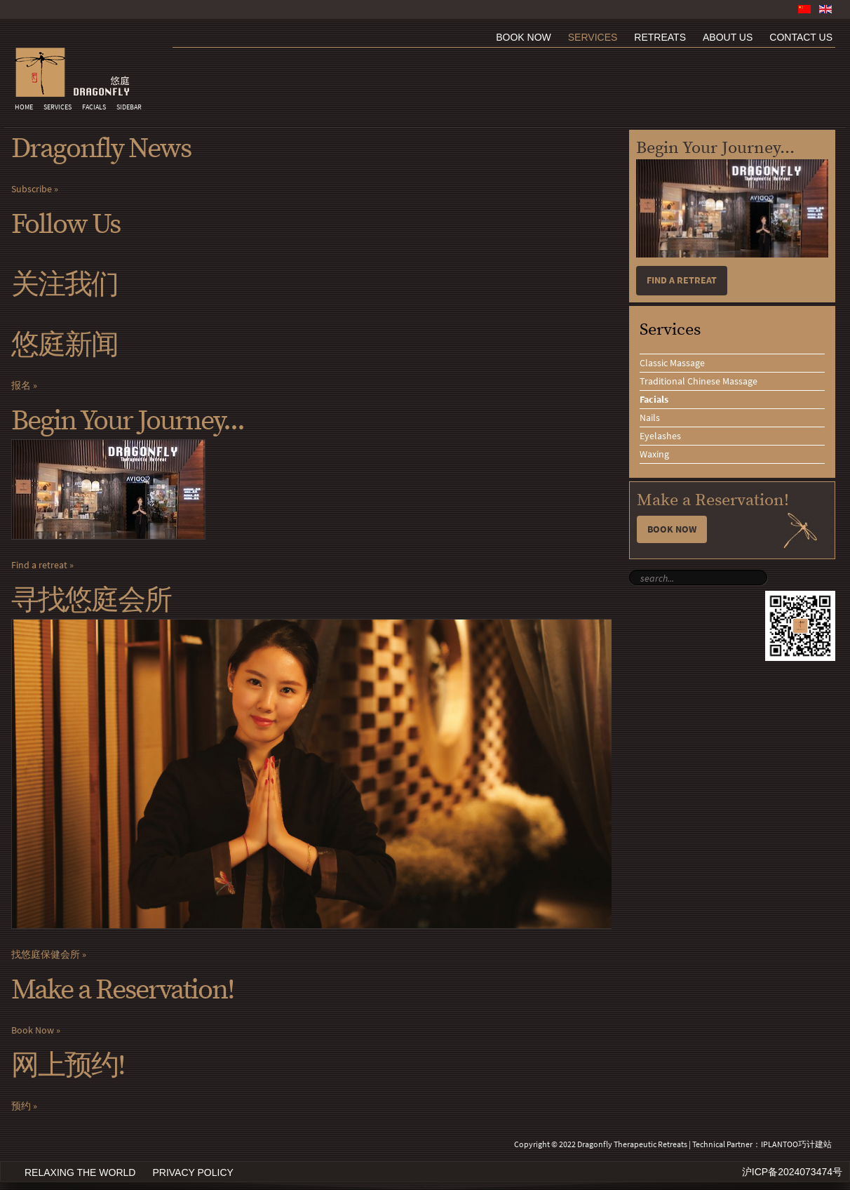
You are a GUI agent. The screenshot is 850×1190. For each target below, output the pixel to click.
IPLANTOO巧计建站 (796, 1144)
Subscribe (31, 189)
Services (57, 107)
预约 (21, 1106)
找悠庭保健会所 (45, 954)
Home (24, 107)
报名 (21, 385)
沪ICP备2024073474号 (792, 1171)
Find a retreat (39, 565)
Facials (94, 107)
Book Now (32, 1030)
